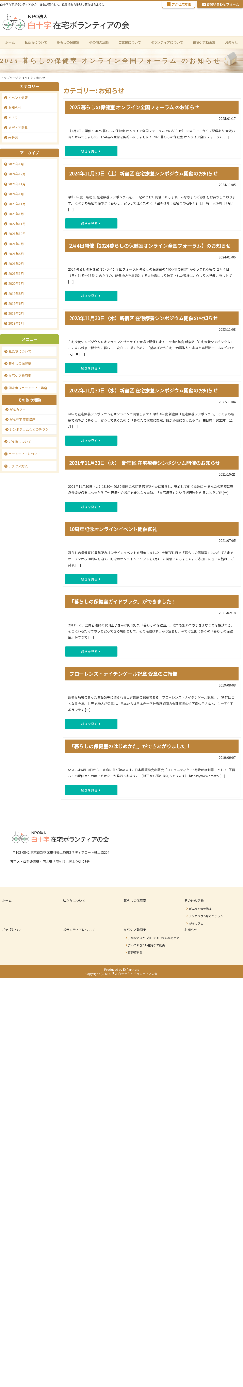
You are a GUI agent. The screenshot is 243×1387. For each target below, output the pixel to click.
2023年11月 (17, 204)
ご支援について (129, 42)
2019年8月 (16, 293)
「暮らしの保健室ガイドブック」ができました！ (122, 601)
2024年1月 (16, 194)
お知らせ (231, 42)
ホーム (10, 42)
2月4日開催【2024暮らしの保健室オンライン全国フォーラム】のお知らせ (150, 246)
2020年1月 (16, 283)
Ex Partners (131, 969)
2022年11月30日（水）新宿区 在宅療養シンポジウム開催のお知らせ (143, 390)
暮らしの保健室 (68, 42)
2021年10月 (17, 234)
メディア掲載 (18, 127)
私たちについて (35, 42)
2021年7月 (16, 243)
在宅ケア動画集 (20, 375)
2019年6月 (16, 303)
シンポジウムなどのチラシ (29, 429)
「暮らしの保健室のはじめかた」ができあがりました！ (130, 746)
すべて (13, 117)
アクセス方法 (178, 4)
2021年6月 (16, 253)
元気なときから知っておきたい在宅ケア (153, 938)
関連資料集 (135, 952)
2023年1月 (16, 214)
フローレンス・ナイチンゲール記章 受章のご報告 (123, 674)
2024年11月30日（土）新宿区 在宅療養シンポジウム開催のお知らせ (143, 173)
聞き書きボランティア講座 (28, 388)
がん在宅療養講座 (22, 419)
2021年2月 (16, 263)
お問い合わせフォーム (220, 4)
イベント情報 (18, 98)
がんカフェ (18, 409)
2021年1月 (16, 273)
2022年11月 (17, 224)
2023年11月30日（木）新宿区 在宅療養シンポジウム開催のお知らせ (143, 318)
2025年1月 (16, 164)
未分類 (13, 137)
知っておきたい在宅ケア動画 (146, 945)
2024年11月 (17, 184)
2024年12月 (17, 174)
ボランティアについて (167, 42)
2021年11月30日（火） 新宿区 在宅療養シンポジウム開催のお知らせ (144, 463)
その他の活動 (194, 900)
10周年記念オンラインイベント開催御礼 (113, 529)
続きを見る (80, 151)
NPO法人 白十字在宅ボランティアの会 (132, 974)
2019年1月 (16, 323)
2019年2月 (16, 313)
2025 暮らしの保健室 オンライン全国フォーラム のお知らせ (134, 107)
